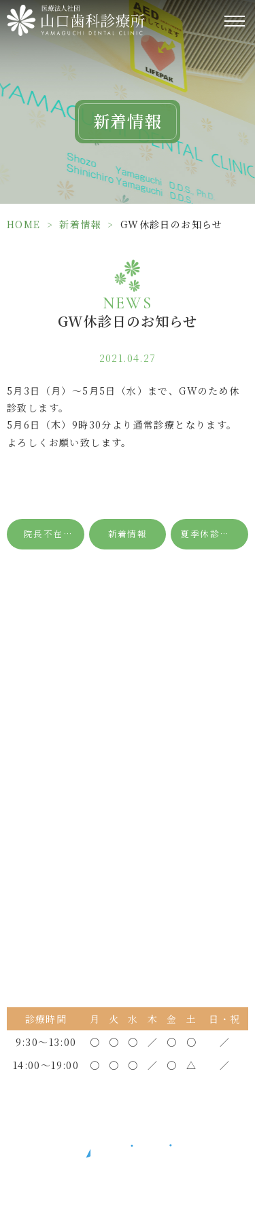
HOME (24, 224)
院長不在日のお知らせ (54, 533)
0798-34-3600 (137, 753)
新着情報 (80, 224)
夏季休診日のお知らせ (214, 533)
